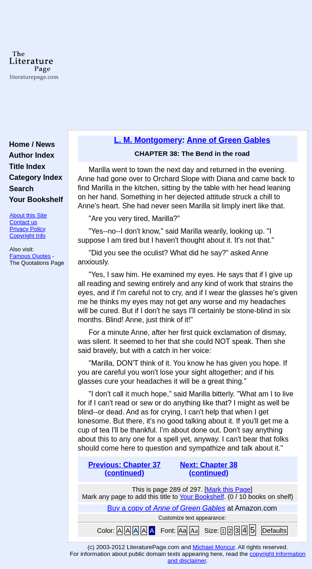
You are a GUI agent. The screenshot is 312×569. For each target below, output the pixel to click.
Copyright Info (27, 235)
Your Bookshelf (34, 199)
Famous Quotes (30, 256)
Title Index (25, 166)
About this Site (28, 215)
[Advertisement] (187, 65)
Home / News (30, 144)
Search (19, 188)
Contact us (23, 222)
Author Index (29, 155)
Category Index (33, 177)
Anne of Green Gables (228, 140)
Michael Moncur (214, 547)
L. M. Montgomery (148, 140)
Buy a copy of (166, 508)
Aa (183, 530)
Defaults (274, 530)
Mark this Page (228, 489)
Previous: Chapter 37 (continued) (124, 469)
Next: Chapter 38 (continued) (208, 469)
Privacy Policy (27, 229)
